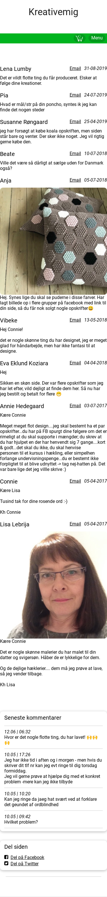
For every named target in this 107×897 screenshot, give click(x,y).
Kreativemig (53, 11)
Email (75, 68)
